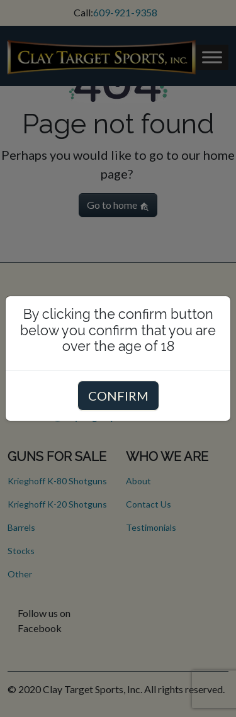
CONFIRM (118, 395)
